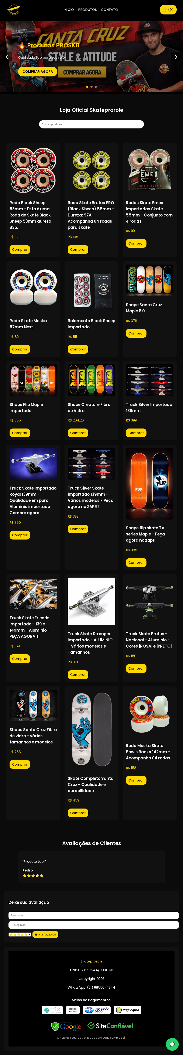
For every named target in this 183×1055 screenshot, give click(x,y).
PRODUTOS (87, 9)
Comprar (20, 249)
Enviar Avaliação (45, 934)
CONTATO (109, 9)
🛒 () (168, 9)
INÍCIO (68, 9)
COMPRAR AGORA (38, 71)
